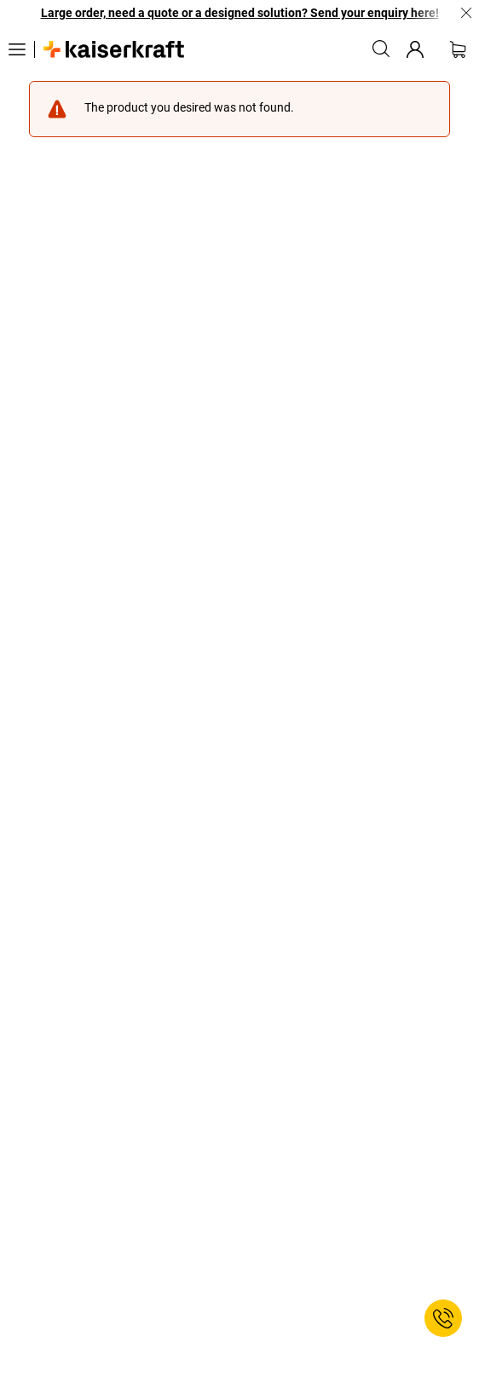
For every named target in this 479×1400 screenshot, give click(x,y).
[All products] (17, 49)
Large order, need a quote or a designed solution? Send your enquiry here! (240, 13)
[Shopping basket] (457, 49)
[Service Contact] (443, 1318)
